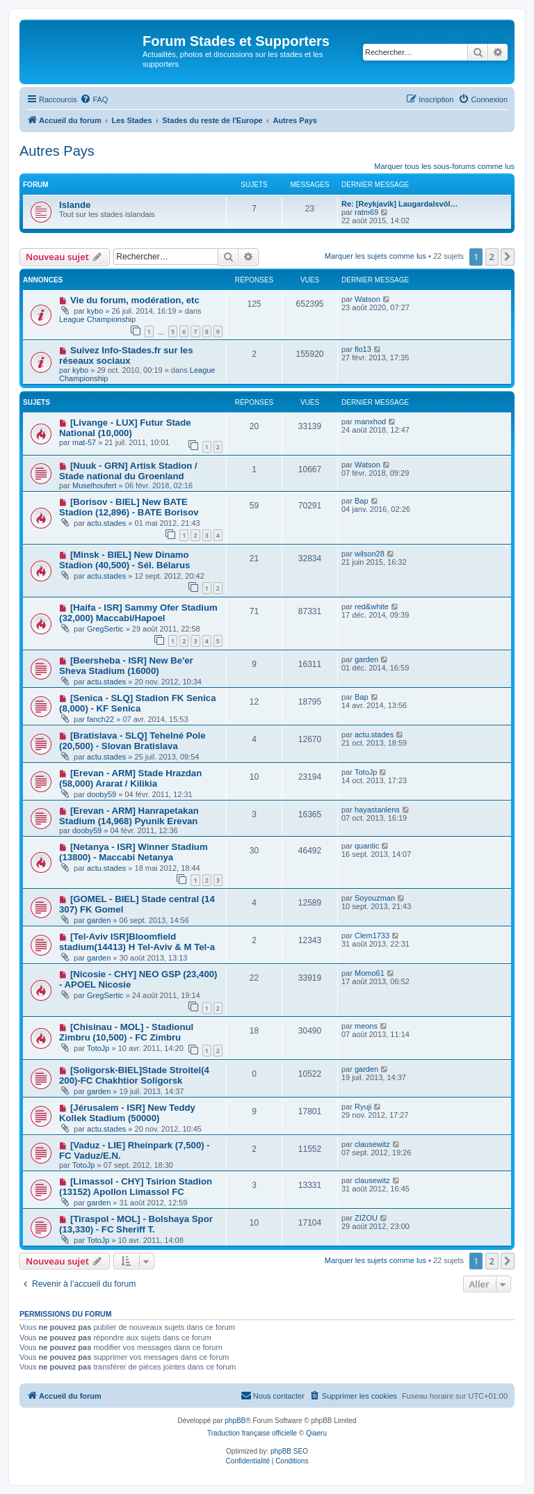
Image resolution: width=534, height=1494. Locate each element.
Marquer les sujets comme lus (375, 256)
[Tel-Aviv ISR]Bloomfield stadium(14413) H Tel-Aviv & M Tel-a (137, 941)
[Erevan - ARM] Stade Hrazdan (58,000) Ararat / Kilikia (130, 778)
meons (366, 1026)
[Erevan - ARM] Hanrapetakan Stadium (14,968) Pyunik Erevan (129, 815)
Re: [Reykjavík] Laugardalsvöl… (399, 204)
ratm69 (366, 212)
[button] (508, 256)
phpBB (235, 1420)
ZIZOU (366, 1218)
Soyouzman (375, 898)
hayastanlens (377, 809)
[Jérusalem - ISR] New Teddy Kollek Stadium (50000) (127, 1112)
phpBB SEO (289, 1451)
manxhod (370, 421)
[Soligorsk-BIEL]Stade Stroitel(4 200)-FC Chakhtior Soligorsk (134, 1075)
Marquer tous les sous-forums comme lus (444, 166)
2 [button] (492, 256)
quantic (367, 846)
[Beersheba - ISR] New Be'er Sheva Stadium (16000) (126, 665)
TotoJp (366, 772)
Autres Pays (57, 151)
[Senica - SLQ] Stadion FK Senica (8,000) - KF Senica (137, 703)
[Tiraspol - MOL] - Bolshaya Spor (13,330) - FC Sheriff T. (136, 1224)
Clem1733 (372, 935)
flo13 (363, 349)
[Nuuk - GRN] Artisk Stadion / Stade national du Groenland (128, 470)
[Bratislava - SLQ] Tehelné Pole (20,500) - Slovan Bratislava (132, 740)
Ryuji (363, 1106)
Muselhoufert (94, 485)
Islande (74, 205)
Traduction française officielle (252, 1433)
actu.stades (106, 523)
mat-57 (84, 442)
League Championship (97, 319)
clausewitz (372, 1144)
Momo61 (370, 973)
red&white (372, 606)
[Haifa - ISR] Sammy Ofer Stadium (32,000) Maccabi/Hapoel (138, 612)
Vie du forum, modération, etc (135, 300)
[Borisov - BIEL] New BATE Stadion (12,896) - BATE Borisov (129, 507)
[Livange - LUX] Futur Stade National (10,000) (125, 427)
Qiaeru (316, 1433)
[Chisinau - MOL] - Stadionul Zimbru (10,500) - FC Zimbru (126, 1032)
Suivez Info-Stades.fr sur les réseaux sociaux (126, 355)
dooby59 (101, 794)
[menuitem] (94, 99)
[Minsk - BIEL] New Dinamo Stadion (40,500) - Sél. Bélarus (124, 559)
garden (366, 659)
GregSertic (105, 629)
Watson (367, 299)
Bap (362, 501)
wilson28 (370, 553)
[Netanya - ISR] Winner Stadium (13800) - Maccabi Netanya (133, 852)
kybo (95, 311)
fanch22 (100, 719)
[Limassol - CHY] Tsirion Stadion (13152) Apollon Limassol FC (135, 1186)
